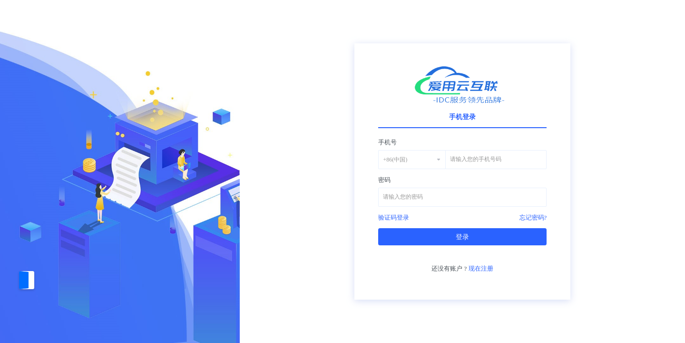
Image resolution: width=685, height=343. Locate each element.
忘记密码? (533, 217)
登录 (462, 237)
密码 (384, 179)
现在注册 (481, 268)
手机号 (387, 142)
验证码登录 (393, 217)
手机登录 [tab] (462, 117)
